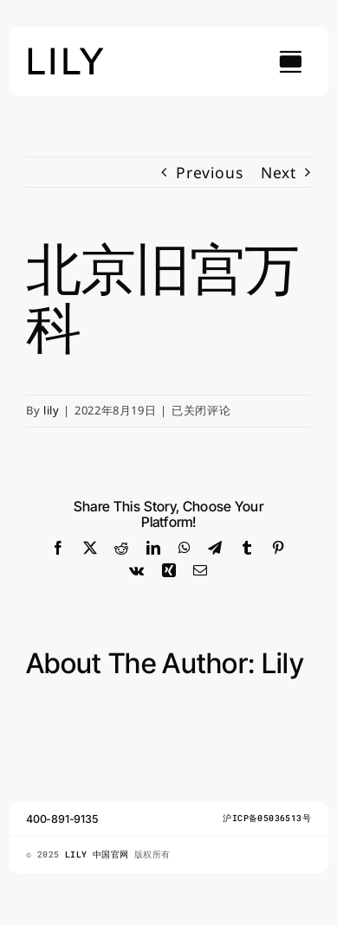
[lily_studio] (66, 52)
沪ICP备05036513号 (267, 818)
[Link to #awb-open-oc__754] (290, 61)
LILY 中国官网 (99, 854)
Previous (209, 172)
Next (278, 172)
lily (51, 410)
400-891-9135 (62, 819)
